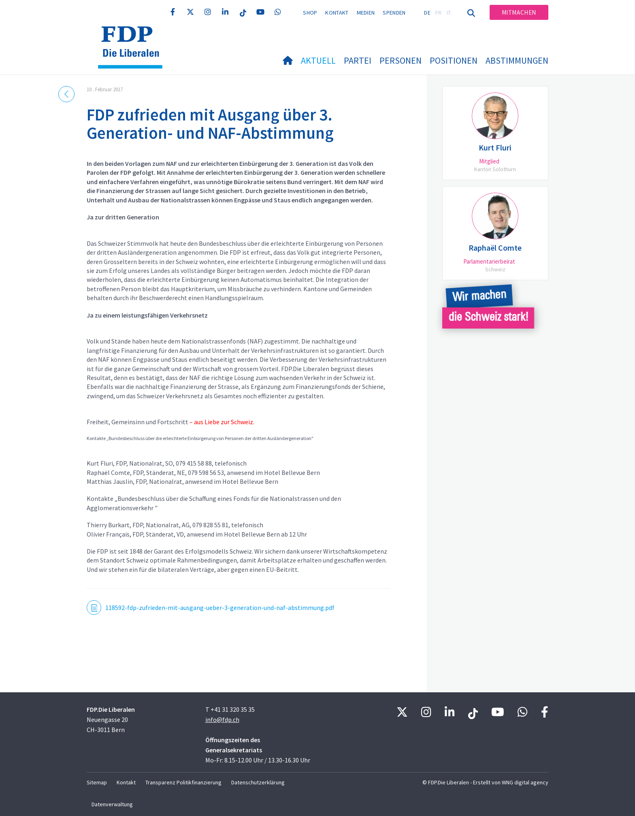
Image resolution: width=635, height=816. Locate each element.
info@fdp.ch (222, 719)
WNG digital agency (525, 782)
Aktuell (318, 60)
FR (438, 12)
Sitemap (97, 782)
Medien (366, 12)
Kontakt (336, 12)
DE (427, 12)
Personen (400, 60)
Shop (310, 12)
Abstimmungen (517, 60)
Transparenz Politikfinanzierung (183, 782)
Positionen (453, 60)
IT (449, 12)
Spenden (394, 12)
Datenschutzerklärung (258, 782)
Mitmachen (519, 12)
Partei (357, 60)
